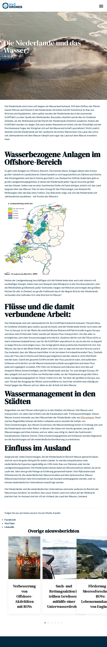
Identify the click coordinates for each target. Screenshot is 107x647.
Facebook (10, 519)
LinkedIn (9, 526)
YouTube (10, 523)
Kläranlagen (87, 417)
